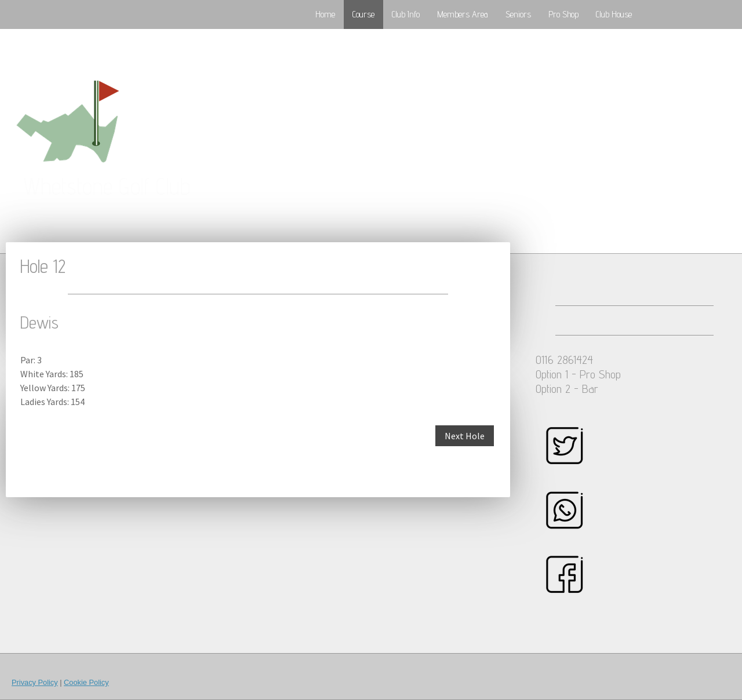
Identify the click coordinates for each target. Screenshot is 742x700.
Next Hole (465, 436)
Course (363, 14)
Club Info (406, 14)
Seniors (518, 14)
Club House (614, 14)
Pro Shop (563, 14)
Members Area (462, 14)
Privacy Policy (35, 682)
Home (325, 14)
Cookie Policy (86, 682)
